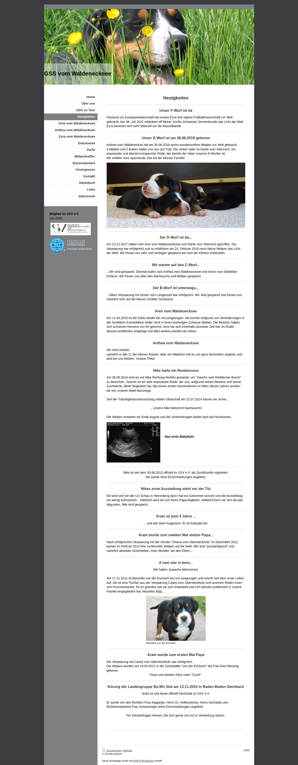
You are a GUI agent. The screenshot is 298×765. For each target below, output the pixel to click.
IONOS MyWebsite (143, 760)
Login (247, 749)
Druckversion (112, 750)
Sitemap (127, 750)
